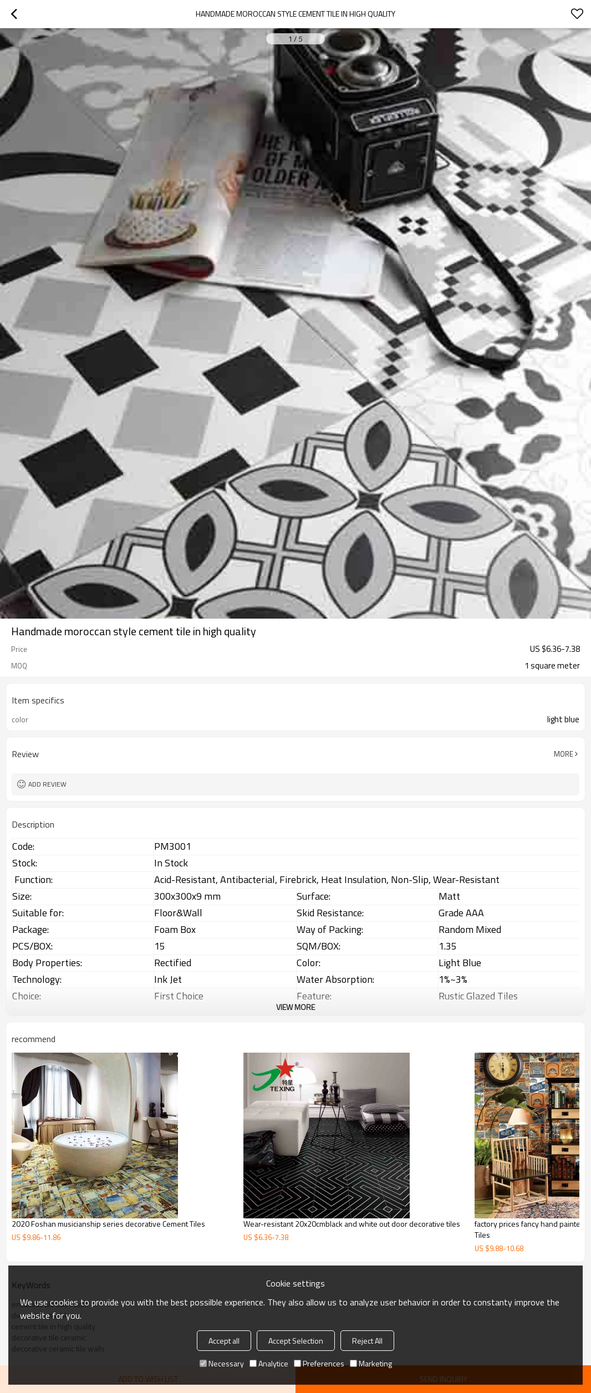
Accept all (224, 1340)
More (563, 753)
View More (295, 1007)
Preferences (319, 1363)
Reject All (367, 1340)
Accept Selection (295, 1340)
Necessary (222, 1363)
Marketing (371, 1363)
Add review (47, 784)
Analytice (268, 1363)
